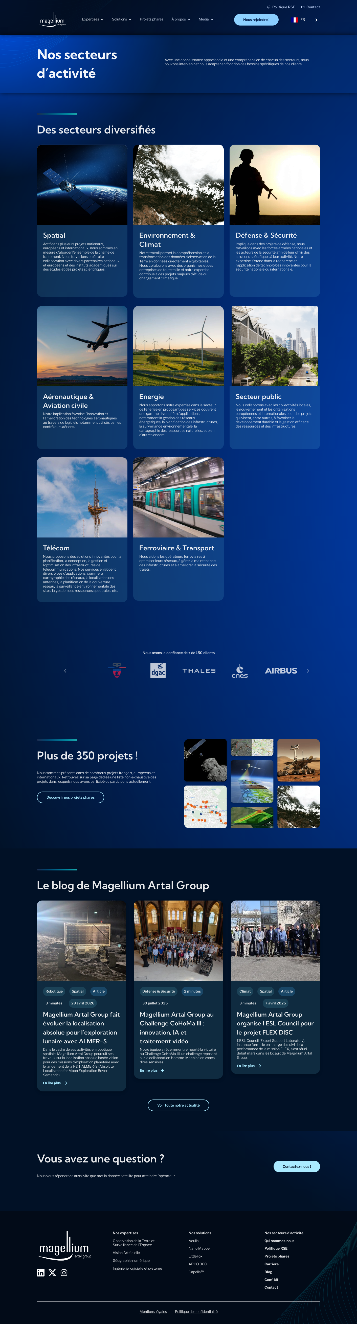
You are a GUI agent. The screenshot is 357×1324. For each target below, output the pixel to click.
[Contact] (302, 7)
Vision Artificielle (126, 1252)
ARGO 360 (198, 1264)
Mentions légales (153, 1311)
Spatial (78, 991)
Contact (313, 7)
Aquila (194, 1241)
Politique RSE (283, 7)
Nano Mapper (200, 1248)
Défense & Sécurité (158, 991)
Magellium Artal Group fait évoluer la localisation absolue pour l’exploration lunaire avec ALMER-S (80, 1032)
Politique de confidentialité (196, 1311)
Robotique (54, 991)
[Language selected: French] (304, 19)
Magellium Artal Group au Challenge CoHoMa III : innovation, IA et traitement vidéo (176, 1027)
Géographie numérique (131, 1260)
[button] (65, 671)
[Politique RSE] (268, 7)
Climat (245, 991)
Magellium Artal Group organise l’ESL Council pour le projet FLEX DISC (273, 1027)
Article (99, 991)
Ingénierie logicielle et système (137, 1268)
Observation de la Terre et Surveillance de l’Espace (133, 1243)
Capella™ (196, 1272)
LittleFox (196, 1256)
